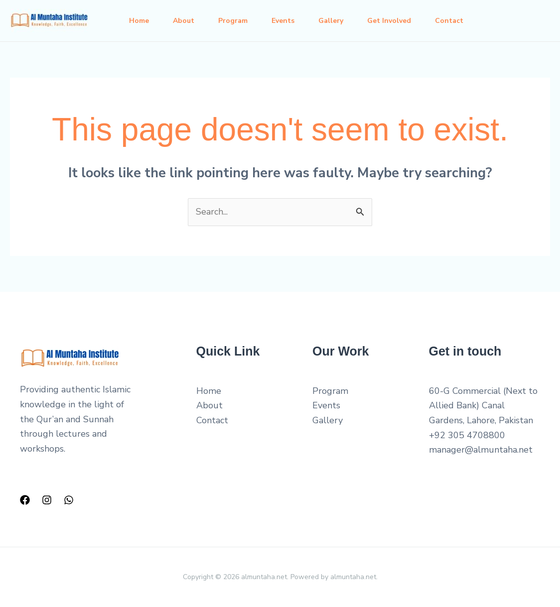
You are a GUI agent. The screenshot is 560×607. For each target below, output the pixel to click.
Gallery (330, 20)
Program (233, 20)
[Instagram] (47, 500)
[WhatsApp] (69, 500)
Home (139, 20)
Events (283, 20)
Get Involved (389, 20)
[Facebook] (25, 500)
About (183, 20)
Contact (449, 20)
